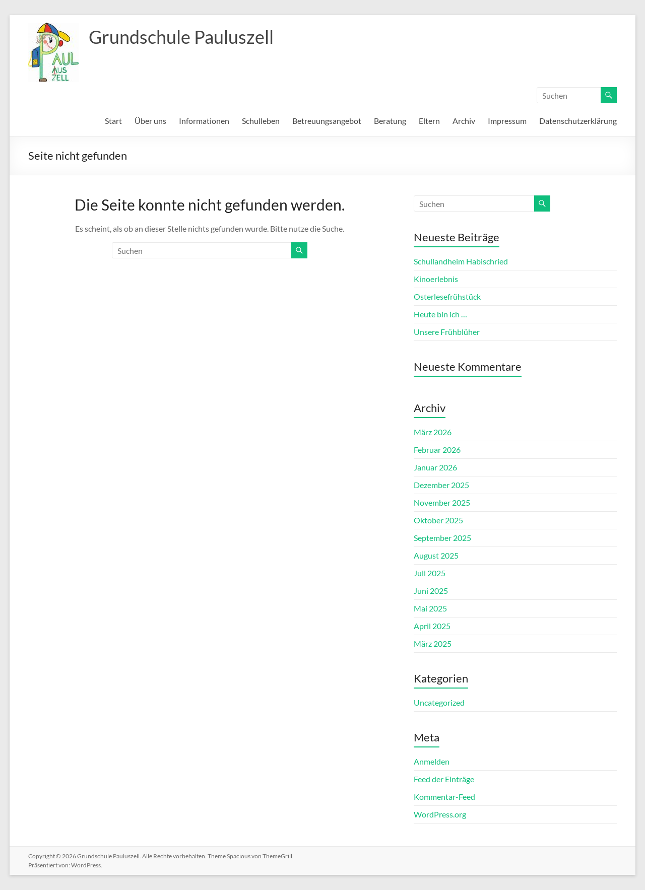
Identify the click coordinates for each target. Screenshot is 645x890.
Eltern (429, 120)
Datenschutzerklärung (578, 120)
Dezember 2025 (441, 485)
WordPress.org (440, 814)
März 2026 (433, 432)
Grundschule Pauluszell (181, 37)
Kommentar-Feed (444, 796)
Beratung (390, 120)
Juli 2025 (429, 573)
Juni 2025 (431, 590)
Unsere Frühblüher (447, 331)
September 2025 (442, 537)
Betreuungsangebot (326, 120)
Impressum (507, 120)
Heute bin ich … (440, 314)
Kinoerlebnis (436, 279)
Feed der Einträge (444, 779)
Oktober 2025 (438, 520)
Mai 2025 (430, 608)
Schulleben (261, 120)
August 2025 (436, 555)
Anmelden (431, 761)
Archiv (464, 120)
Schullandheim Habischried (461, 261)
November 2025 (442, 502)
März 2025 (433, 643)
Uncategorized (439, 702)
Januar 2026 (435, 467)
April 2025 (432, 626)
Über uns (150, 120)
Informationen (204, 120)
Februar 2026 (437, 449)
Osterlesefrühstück (447, 296)
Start (113, 120)
